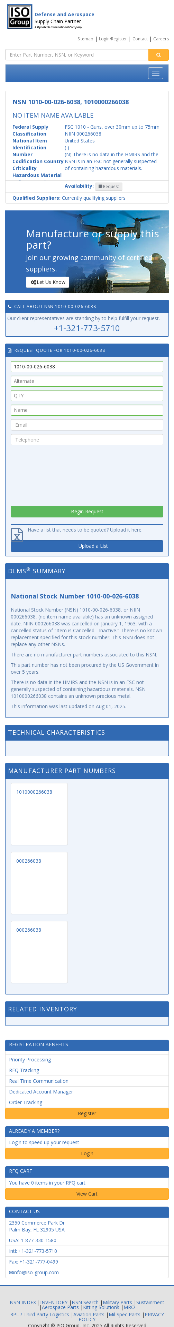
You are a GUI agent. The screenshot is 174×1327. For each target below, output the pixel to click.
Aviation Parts (88, 1314)
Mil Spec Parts (124, 1314)
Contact (140, 39)
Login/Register (113, 39)
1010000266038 (34, 792)
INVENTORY (53, 1302)
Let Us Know (47, 282)
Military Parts (117, 1302)
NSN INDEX (23, 1302)
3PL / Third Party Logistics (39, 1314)
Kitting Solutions (101, 1307)
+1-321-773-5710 (87, 328)
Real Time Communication (38, 1081)
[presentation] (87, 473)
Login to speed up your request (44, 1142)
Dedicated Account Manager (41, 1091)
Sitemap (85, 39)
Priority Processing (30, 1059)
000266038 (28, 861)
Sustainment (150, 1302)
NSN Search (85, 1302)
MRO (129, 1307)
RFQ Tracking (24, 1070)
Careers (161, 39)
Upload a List (93, 546)
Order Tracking (25, 1102)
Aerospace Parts (60, 1307)
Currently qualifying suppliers (69, 198)
